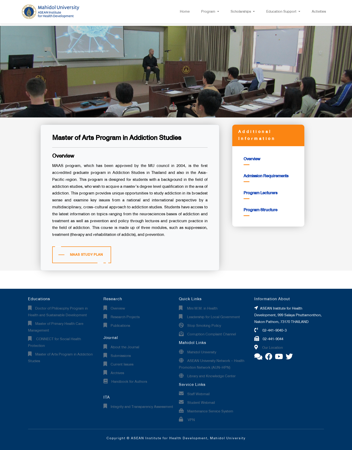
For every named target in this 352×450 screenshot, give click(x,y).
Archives (117, 373)
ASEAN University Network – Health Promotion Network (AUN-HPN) (211, 364)
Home (185, 11)
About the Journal (125, 347)
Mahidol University (201, 352)
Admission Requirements (266, 176)
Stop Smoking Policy (204, 325)
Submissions (121, 355)
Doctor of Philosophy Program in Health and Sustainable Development (58, 311)
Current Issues (122, 364)
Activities (319, 11)
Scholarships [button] (241, 11)
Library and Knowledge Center (211, 376)
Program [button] (208, 11)
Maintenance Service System (210, 411)
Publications (120, 325)
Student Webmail (201, 402)
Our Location (272, 347)
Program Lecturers (260, 193)
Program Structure (260, 210)
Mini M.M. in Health (201, 308)
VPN (191, 420)
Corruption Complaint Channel (211, 334)
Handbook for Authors (129, 381)
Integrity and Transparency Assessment (142, 406)
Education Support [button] (281, 11)
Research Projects (125, 317)
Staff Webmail (198, 394)
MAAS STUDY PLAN (86, 255)
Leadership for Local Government (213, 317)
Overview (252, 159)
